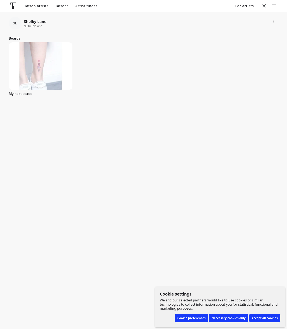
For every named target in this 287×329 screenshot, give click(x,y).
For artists (244, 6)
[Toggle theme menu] (264, 6)
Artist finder (86, 6)
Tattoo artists (36, 6)
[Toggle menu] (274, 6)
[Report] (273, 21)
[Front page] (13, 6)
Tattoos (61, 6)
